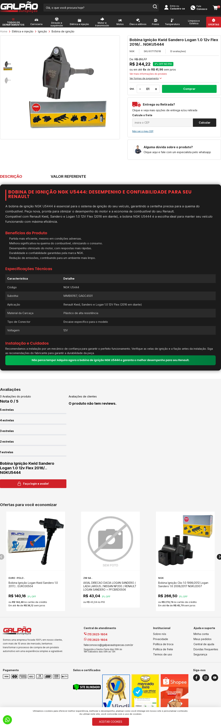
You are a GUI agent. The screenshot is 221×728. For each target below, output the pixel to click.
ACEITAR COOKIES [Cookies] (110, 721)
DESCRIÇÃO (11, 176)
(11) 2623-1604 (95, 634)
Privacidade (160, 639)
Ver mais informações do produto (148, 74)
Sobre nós (159, 634)
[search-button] (155, 7)
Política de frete (163, 649)
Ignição (42, 31)
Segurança (200, 654)
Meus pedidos (202, 639)
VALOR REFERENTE (68, 176)
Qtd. (132, 88)
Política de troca (163, 644)
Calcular (204, 122)
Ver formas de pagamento (146, 78)
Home (3, 31)
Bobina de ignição (63, 31)
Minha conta (201, 634)
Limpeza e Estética (194, 22)
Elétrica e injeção (22, 31)
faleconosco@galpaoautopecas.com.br (108, 645)
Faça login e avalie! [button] (33, 484)
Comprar (189, 88)
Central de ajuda (203, 644)
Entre (173, 6)
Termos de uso (162, 654)
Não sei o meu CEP (142, 131)
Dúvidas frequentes (205, 649)
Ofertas (213, 24)
